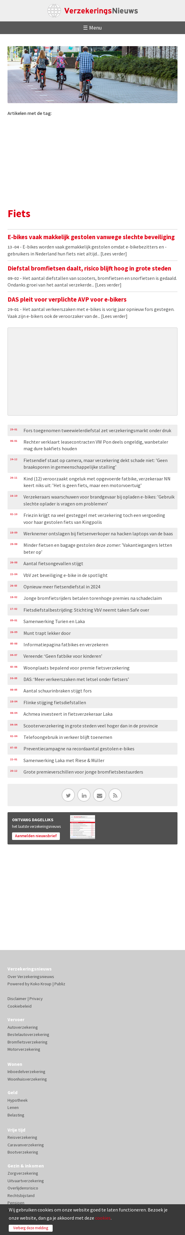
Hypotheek (18, 1100)
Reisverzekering (22, 1137)
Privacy (36, 998)
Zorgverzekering (23, 1173)
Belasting (16, 1115)
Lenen (13, 1107)
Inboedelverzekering (26, 1071)
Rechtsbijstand (21, 1195)
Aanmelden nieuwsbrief (36, 835)
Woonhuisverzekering (27, 1079)
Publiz (59, 983)
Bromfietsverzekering (28, 1042)
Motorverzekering (24, 1049)
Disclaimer (17, 998)
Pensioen (16, 1202)
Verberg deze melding (30, 1227)
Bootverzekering (23, 1152)
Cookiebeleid (20, 1006)
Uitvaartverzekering (26, 1180)
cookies (103, 1218)
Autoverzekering (23, 1027)
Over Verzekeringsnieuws (31, 976)
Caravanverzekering (26, 1145)
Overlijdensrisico (23, 1188)
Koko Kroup (40, 983)
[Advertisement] (93, 161)
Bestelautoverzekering (28, 1034)
